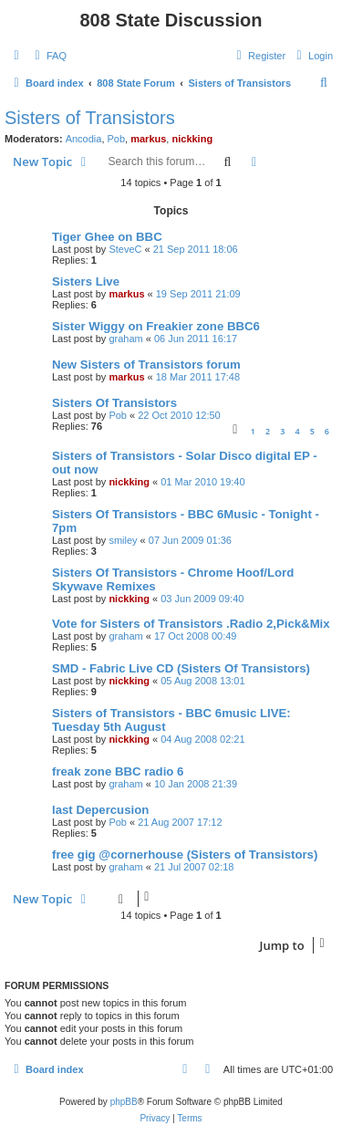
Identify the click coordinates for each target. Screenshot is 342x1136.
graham (125, 338)
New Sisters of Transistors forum (146, 364)
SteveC (125, 249)
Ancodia (84, 138)
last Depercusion (100, 810)
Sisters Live (85, 281)
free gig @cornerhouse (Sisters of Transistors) (184, 854)
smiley (123, 540)
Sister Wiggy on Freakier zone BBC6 (156, 326)
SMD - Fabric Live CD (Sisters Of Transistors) (181, 668)
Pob (117, 138)
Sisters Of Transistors (114, 403)
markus (148, 138)
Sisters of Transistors (90, 118)
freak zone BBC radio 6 (117, 771)
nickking (191, 138)
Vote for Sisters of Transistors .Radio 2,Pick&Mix (191, 624)
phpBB (124, 1102)
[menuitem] (48, 56)
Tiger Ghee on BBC (107, 237)
